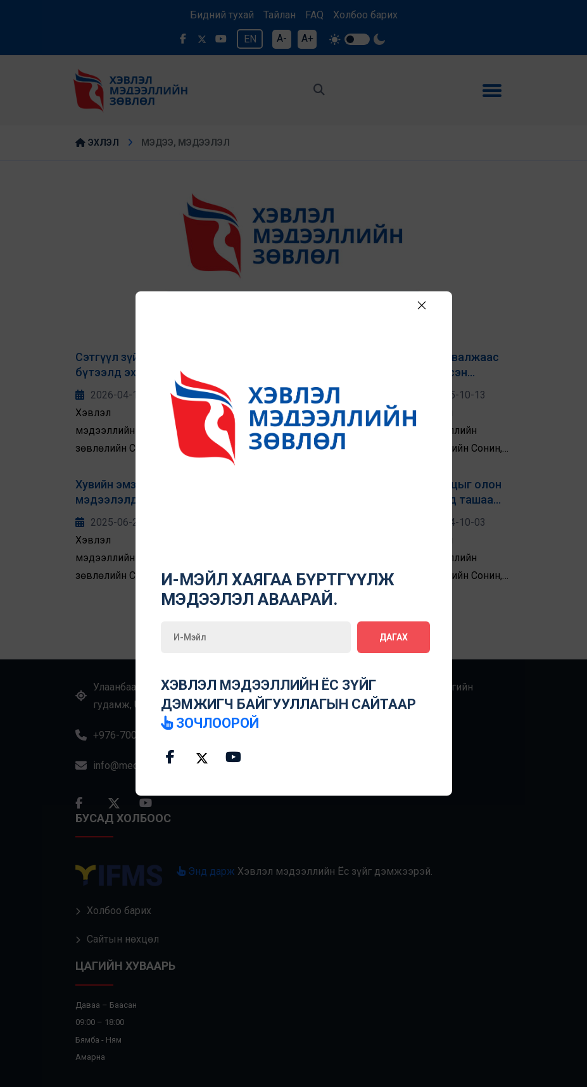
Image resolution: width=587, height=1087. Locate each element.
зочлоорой (210, 723)
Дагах (393, 637)
